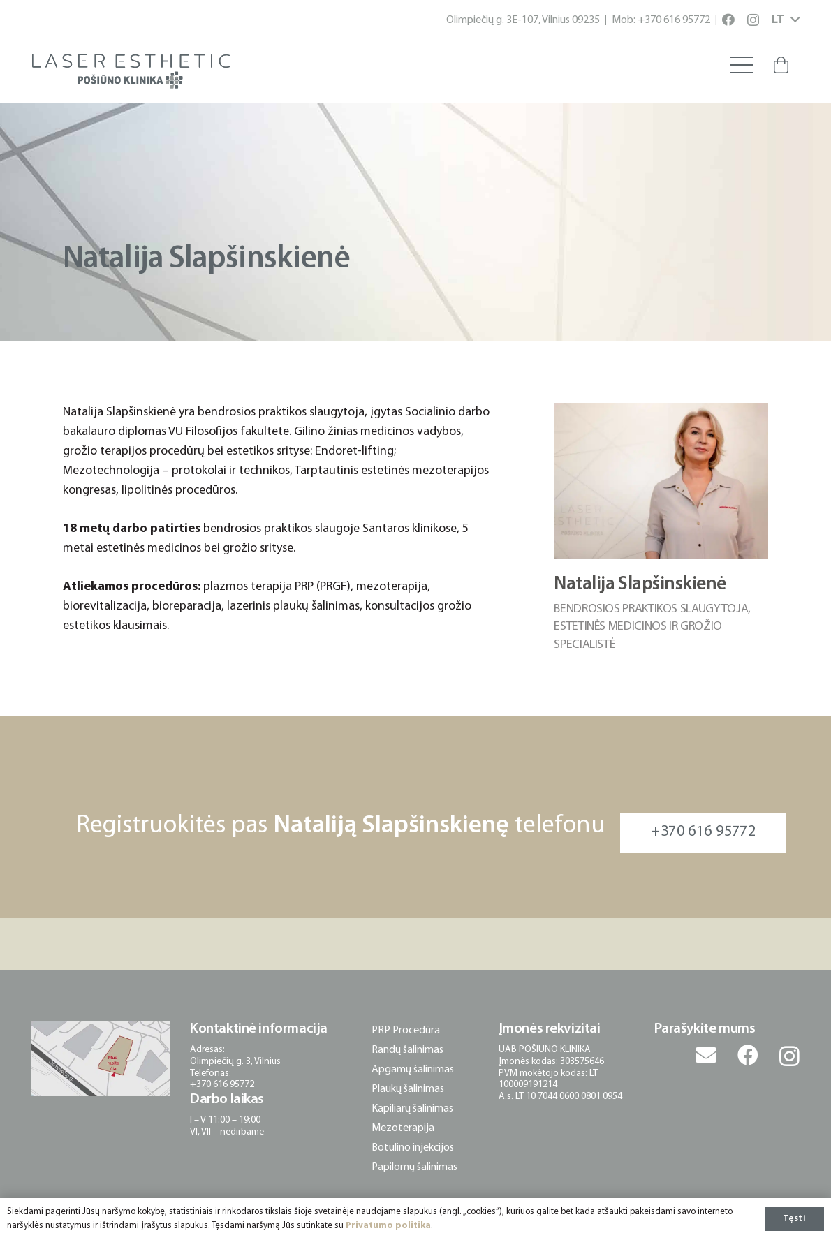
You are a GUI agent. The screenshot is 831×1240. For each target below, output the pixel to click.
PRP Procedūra (406, 1030)
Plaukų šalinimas (408, 1089)
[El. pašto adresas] (706, 1055)
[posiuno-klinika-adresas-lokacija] (100, 1058)
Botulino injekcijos (413, 1147)
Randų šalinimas (407, 1050)
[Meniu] (741, 64)
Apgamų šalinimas (413, 1069)
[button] (785, 20)
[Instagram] (753, 20)
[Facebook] (728, 19)
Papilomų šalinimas (414, 1167)
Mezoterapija (403, 1128)
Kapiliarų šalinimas (412, 1108)
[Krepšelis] (781, 64)
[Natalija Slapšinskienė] (661, 412)
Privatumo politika (388, 1225)
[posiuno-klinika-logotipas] (130, 71)
